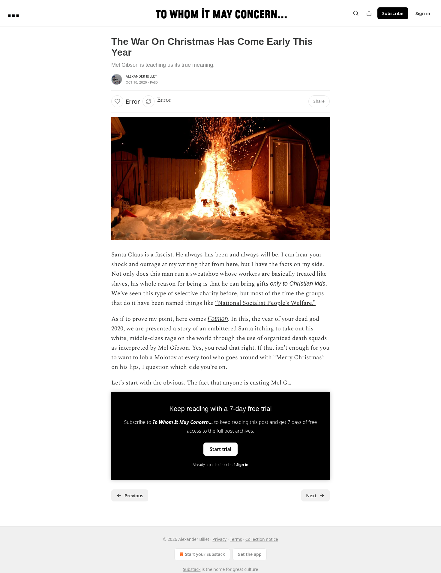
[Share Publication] (369, 13)
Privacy (219, 539)
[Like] (117, 101)
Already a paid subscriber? (220, 464)
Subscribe (393, 13)
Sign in (423, 13)
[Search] (356, 13)
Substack (192, 569)
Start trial (220, 449)
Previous (129, 495)
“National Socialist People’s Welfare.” (265, 303)
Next (315, 495)
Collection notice (261, 539)
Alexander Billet (141, 76)
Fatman (218, 318)
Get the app (250, 554)
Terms (236, 539)
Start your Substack (201, 554)
